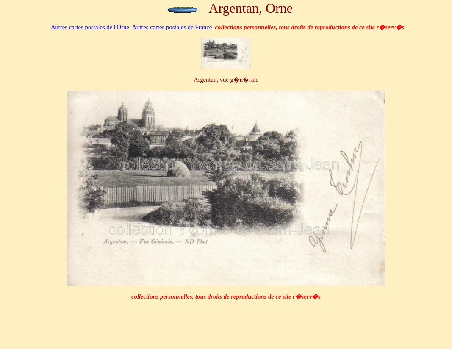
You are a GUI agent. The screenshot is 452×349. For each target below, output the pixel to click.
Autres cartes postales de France (172, 27)
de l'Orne (90, 27)
